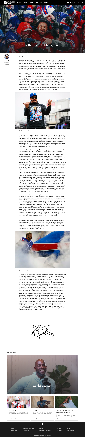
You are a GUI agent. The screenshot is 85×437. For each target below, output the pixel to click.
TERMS (68, 428)
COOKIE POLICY (14, 430)
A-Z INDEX (59, 430)
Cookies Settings (70, 430)
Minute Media (40, 435)
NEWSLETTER (26, 430)
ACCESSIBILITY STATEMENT (45, 430)
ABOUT (12, 428)
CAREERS (41, 428)
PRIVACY (59, 428)
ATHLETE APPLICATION (28, 428)
